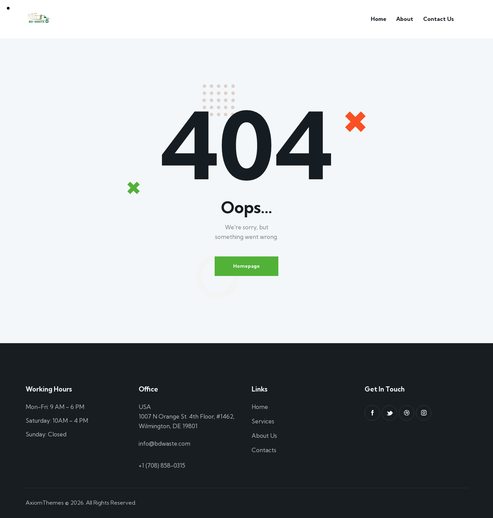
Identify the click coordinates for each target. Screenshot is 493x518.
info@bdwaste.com (164, 443)
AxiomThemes (45, 502)
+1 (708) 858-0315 (162, 465)
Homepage (246, 266)
